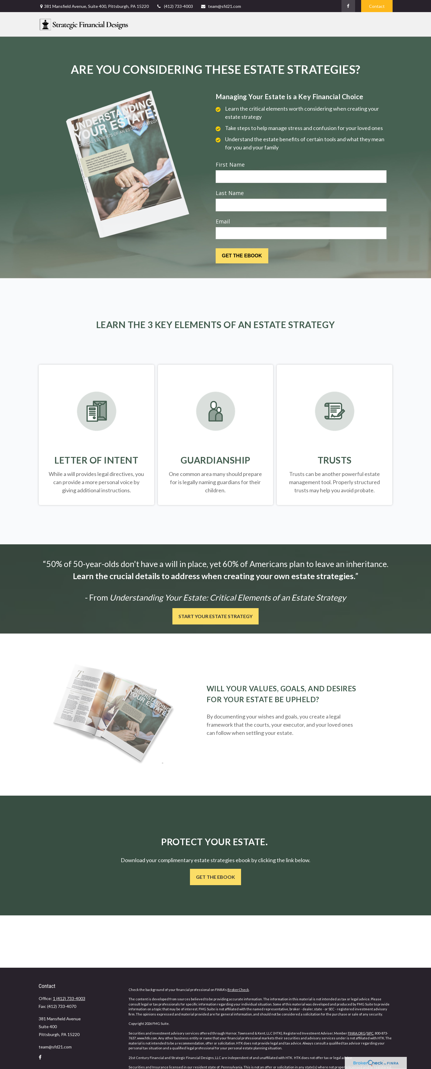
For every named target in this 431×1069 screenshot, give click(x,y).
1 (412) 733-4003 (69, 998)
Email (223, 221)
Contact (377, 6)
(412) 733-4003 (174, 6)
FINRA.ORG (356, 1033)
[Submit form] (242, 255)
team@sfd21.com (221, 6)
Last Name (230, 193)
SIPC (370, 1033)
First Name (230, 164)
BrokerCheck (238, 990)
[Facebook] (348, 6)
